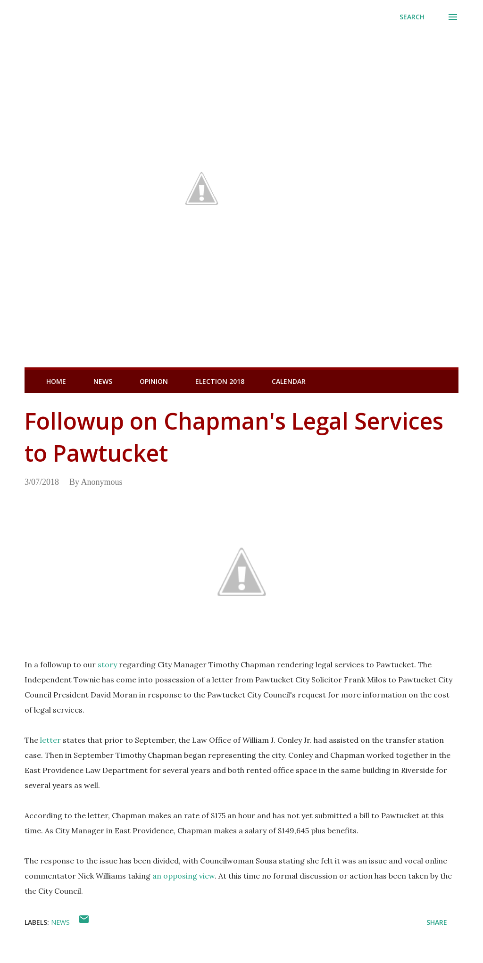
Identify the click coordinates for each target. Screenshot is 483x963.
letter (50, 740)
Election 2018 (219, 381)
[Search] (412, 17)
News (102, 381)
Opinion (154, 381)
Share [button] (436, 922)
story (107, 664)
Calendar (289, 381)
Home (56, 381)
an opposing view (183, 875)
